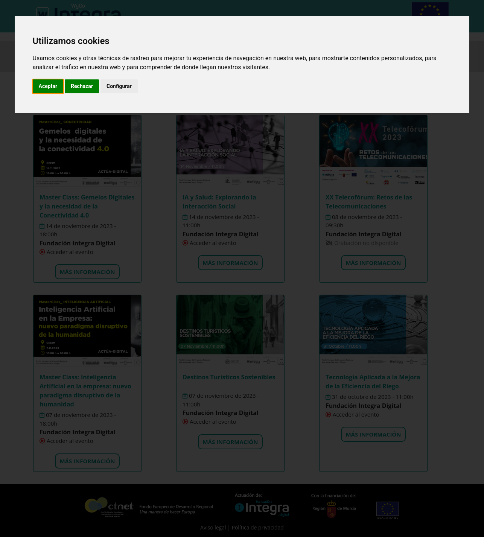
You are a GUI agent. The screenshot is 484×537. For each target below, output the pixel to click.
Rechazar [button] (82, 86)
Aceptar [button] (48, 86)
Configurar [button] (119, 86)
